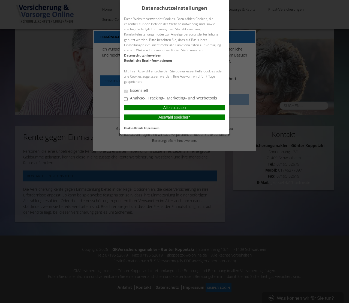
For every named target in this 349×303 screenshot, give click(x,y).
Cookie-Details (133, 128)
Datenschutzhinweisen (142, 55)
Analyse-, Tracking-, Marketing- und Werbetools (170, 98)
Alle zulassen (174, 107)
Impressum (152, 128)
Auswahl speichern (174, 117)
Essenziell (136, 90)
